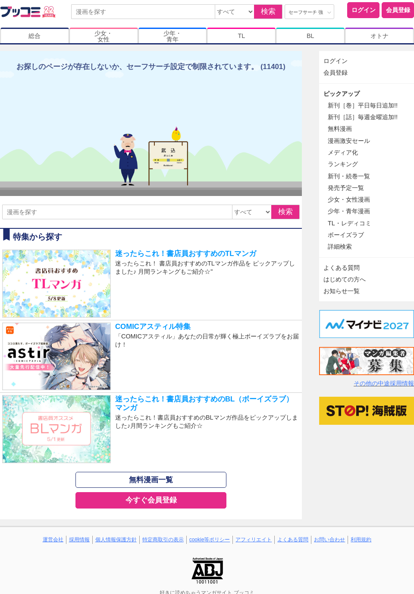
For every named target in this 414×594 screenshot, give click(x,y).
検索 (268, 11)
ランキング (343, 164)
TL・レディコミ (349, 223)
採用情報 (79, 540)
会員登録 (398, 9)
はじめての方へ (344, 279)
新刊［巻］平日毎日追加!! (363, 105)
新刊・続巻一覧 (349, 176)
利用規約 (361, 540)
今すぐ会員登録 (151, 500)
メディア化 (343, 152)
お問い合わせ (329, 540)
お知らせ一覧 (341, 291)
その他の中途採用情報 (384, 383)
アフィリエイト (253, 540)
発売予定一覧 (346, 187)
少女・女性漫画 (349, 199)
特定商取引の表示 (163, 540)
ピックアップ (341, 93)
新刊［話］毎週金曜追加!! (363, 117)
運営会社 (53, 540)
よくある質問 (341, 267)
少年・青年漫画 (349, 211)
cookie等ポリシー (209, 540)
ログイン (363, 9)
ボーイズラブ (346, 234)
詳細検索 (340, 246)
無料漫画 (340, 128)
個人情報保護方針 (116, 540)
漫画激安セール (349, 140)
